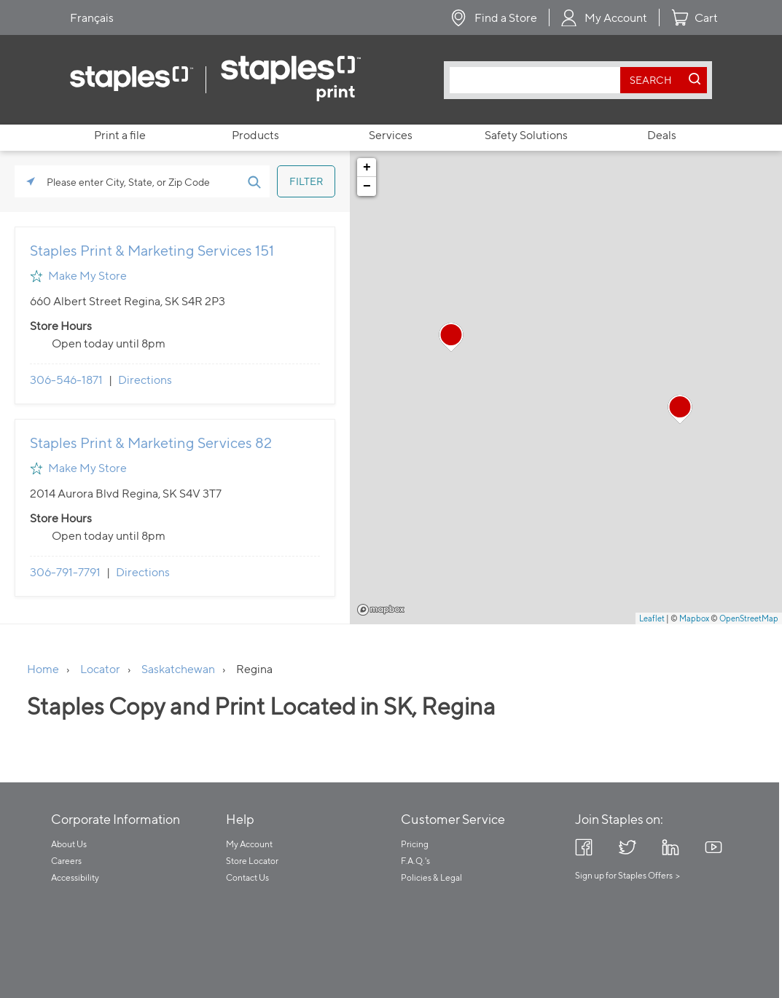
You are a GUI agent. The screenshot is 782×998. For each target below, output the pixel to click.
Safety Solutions (526, 135)
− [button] (367, 186)
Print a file (120, 135)
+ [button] (367, 167)
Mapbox (380, 609)
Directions (145, 380)
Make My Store (87, 276)
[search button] (651, 80)
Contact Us (247, 877)
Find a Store (505, 18)
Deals (661, 135)
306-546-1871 (66, 380)
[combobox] (538, 80)
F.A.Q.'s (415, 860)
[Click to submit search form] (254, 181)
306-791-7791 (65, 572)
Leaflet (652, 618)
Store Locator (252, 860)
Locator (100, 669)
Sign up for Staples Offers (624, 875)
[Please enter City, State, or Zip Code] (142, 181)
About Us (69, 843)
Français (92, 18)
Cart (706, 18)
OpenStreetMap (748, 618)
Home (43, 669)
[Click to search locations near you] (31, 181)
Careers (66, 860)
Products (255, 135)
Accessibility (75, 877)
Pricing (415, 843)
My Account (615, 18)
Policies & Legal (431, 877)
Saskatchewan (178, 669)
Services (390, 135)
